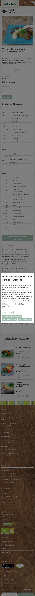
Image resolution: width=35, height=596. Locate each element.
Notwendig (7, 304)
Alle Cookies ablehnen (9, 319)
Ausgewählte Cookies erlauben (12, 316)
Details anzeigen (8, 312)
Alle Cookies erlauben (24, 319)
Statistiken (20, 304)
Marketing (7, 307)
